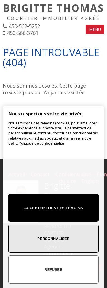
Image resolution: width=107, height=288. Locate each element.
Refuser (53, 270)
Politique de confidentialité (41, 143)
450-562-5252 (24, 26)
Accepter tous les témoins (53, 208)
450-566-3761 (22, 32)
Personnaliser (53, 239)
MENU (95, 29)
